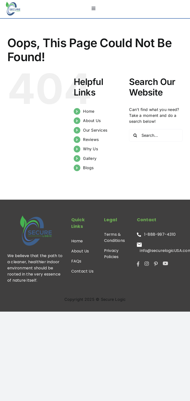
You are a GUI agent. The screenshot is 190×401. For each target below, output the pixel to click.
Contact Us (82, 271)
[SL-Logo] (13, 8)
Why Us (90, 148)
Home (88, 111)
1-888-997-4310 (156, 234)
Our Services (95, 130)
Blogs (88, 167)
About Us (92, 120)
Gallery (89, 158)
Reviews (91, 139)
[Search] (135, 135)
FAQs (76, 261)
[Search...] (156, 135)
